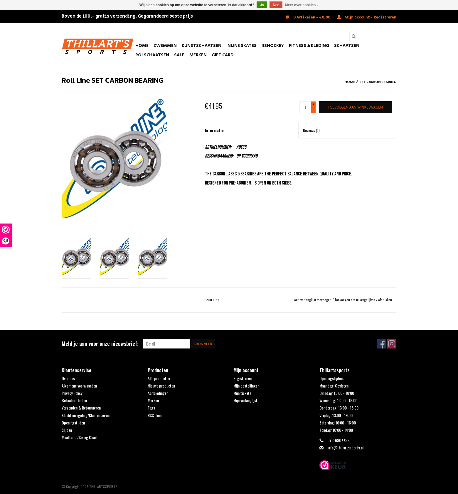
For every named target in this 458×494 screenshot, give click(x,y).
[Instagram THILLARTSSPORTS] (391, 343)
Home (142, 46)
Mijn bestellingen (246, 386)
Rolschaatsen (152, 55)
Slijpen (67, 430)
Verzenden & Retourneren (81, 408)
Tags (151, 408)
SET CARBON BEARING (377, 81)
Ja (262, 5)
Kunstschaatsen (201, 46)
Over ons (68, 378)
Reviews (311, 130)
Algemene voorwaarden (79, 386)
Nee (276, 5)
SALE (179, 55)
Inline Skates (241, 46)
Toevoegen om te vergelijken (355, 299)
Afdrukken (385, 299)
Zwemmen (165, 46)
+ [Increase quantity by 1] (313, 104)
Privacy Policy (72, 393)
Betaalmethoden (74, 400)
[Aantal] (305, 107)
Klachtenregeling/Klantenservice (86, 415)
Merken (198, 55)
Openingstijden (73, 422)
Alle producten (159, 378)
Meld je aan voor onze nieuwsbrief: (100, 344)
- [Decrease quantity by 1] (313, 109)
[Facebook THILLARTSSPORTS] (381, 343)
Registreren (242, 378)
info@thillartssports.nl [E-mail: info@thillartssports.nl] (345, 447)
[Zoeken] (372, 36)
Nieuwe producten (161, 386)
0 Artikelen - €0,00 (308, 17)
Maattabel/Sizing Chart (80, 437)
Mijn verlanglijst (245, 400)
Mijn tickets (242, 393)
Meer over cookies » (302, 5)
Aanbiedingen (158, 393)
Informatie (214, 130)
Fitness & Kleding (309, 46)
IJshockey (273, 46)
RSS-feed (155, 415)
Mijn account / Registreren (366, 17)
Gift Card (223, 55)
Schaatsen (346, 46)
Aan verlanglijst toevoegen (313, 299)
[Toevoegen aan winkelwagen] (355, 107)
